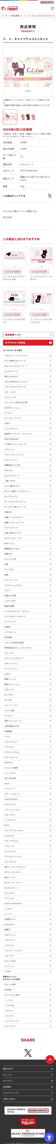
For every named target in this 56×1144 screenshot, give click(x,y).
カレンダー (8, 1074)
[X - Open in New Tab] (49, 197)
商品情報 (15, 15)
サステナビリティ (11, 1092)
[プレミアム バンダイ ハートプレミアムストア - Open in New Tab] (28, 1133)
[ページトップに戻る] (50, 1059)
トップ (4, 15)
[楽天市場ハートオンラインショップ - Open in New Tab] (28, 1122)
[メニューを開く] (52, 8)
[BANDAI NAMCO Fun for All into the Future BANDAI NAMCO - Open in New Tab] (47, 2)
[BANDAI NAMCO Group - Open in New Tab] (28, 1110)
